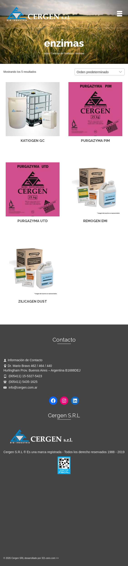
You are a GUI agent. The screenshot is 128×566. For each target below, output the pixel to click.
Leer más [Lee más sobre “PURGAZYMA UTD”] (33, 232)
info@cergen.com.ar (20, 387)
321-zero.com (48, 558)
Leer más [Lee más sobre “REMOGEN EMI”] (95, 232)
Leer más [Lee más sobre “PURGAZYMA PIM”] (95, 152)
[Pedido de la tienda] (100, 71)
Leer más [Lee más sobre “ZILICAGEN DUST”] (33, 312)
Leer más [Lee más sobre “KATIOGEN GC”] (33, 152)
